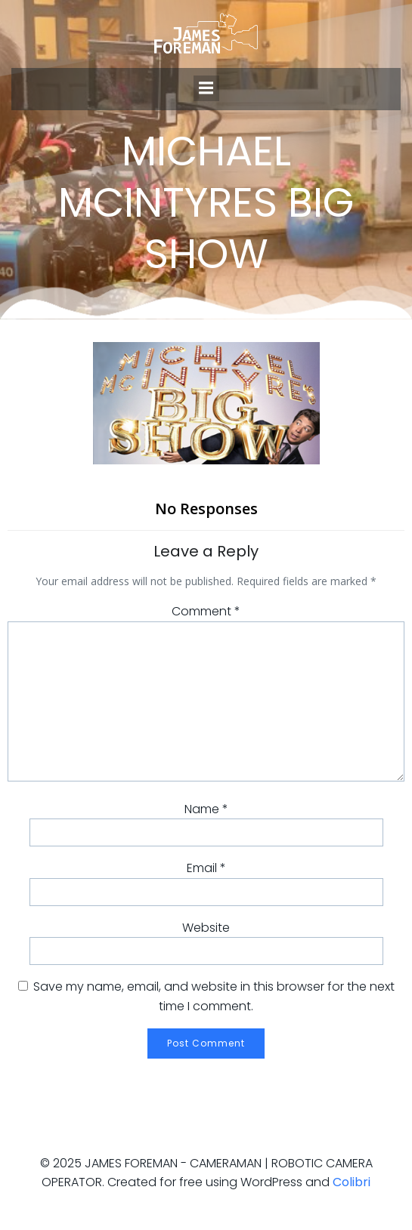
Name (206, 809)
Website (206, 927)
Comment (206, 611)
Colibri (351, 1182)
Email (206, 868)
